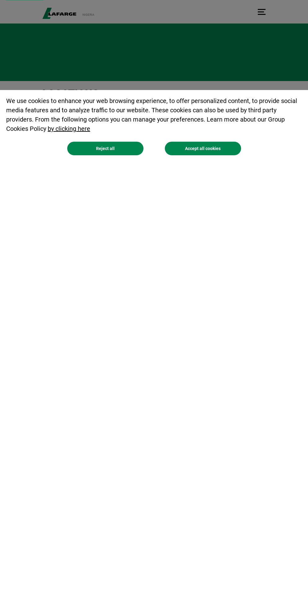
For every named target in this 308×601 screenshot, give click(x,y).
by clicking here (69, 128)
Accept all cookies (203, 148)
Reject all (105, 148)
